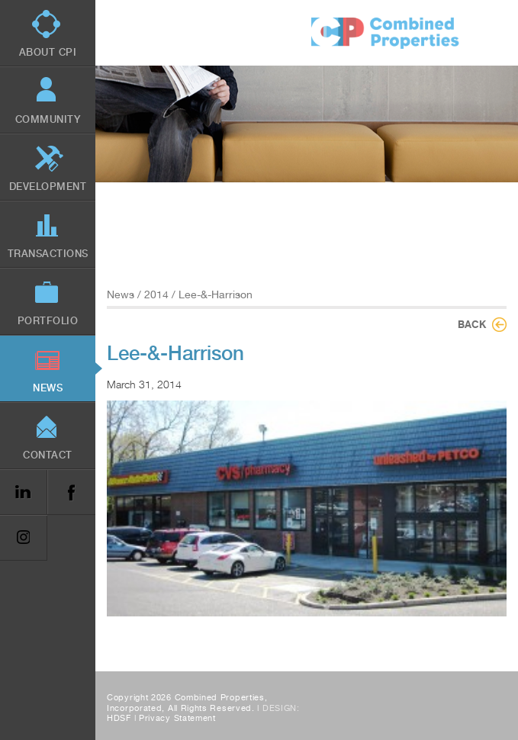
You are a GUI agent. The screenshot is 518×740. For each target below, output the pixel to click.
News (120, 294)
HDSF (119, 718)
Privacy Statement (177, 718)
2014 (156, 294)
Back (472, 324)
